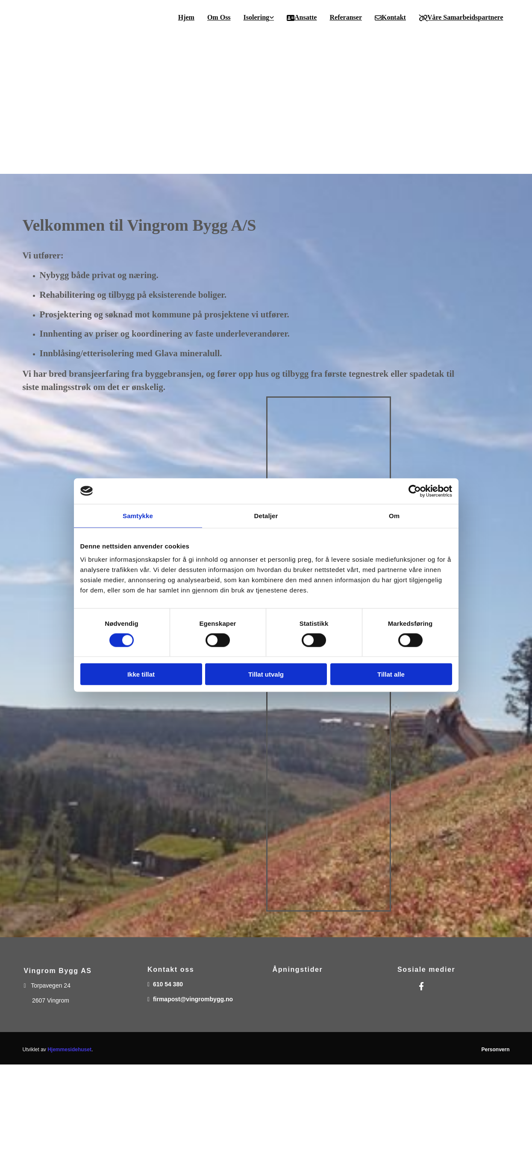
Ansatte (302, 17)
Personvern (495, 1050)
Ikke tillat (141, 674)
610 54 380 (168, 984)
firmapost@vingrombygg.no (193, 999)
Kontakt (390, 17)
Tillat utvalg (266, 674)
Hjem (186, 17)
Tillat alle (391, 674)
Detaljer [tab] (266, 515)
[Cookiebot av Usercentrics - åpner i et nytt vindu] (414, 490)
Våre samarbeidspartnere (461, 17)
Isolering (256, 17)
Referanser (345, 17)
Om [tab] (394, 515)
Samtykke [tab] (138, 515)
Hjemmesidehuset (69, 1050)
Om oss (219, 17)
